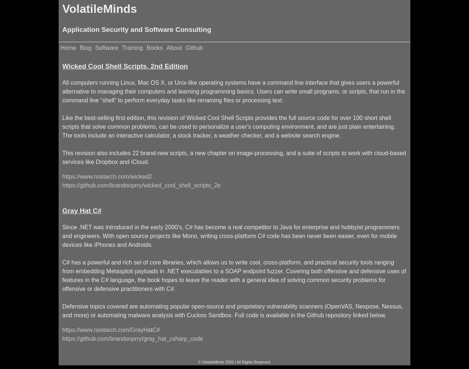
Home (68, 48)
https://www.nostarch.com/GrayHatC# (111, 330)
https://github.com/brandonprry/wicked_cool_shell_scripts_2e (141, 185)
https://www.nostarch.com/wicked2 (107, 176)
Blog (86, 48)
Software (106, 48)
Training (132, 48)
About (174, 48)
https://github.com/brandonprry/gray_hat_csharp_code (132, 339)
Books (155, 48)
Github (194, 48)
